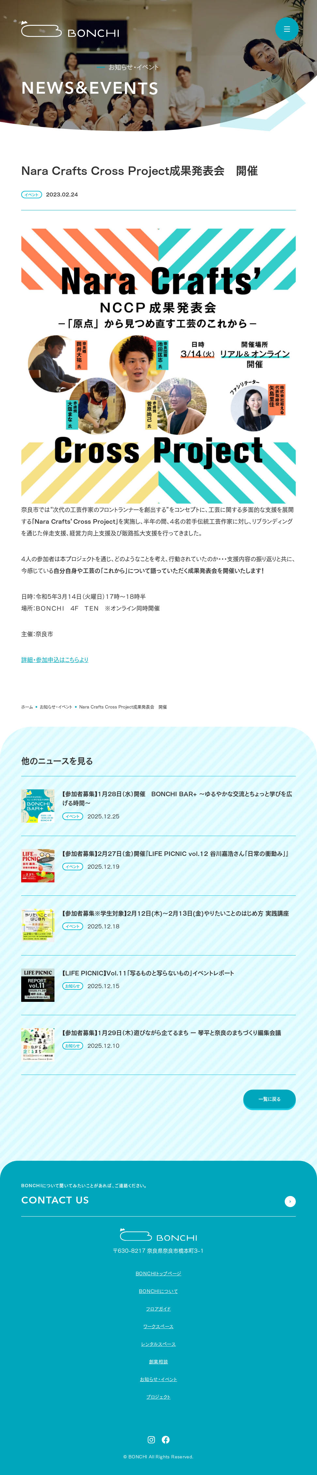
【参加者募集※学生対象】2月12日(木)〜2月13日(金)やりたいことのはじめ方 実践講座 (175, 913)
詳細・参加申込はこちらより (54, 658)
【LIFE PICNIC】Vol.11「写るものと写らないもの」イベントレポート (148, 973)
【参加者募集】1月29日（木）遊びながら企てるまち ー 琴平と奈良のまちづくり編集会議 (171, 1033)
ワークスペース (158, 1326)
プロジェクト (158, 1397)
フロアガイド (158, 1309)
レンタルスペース (158, 1344)
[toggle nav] (287, 29)
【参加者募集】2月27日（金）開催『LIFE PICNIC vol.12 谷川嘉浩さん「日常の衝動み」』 (175, 854)
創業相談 (158, 1361)
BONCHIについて (158, 1291)
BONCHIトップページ (158, 1273)
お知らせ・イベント (56, 706)
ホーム (27, 706)
